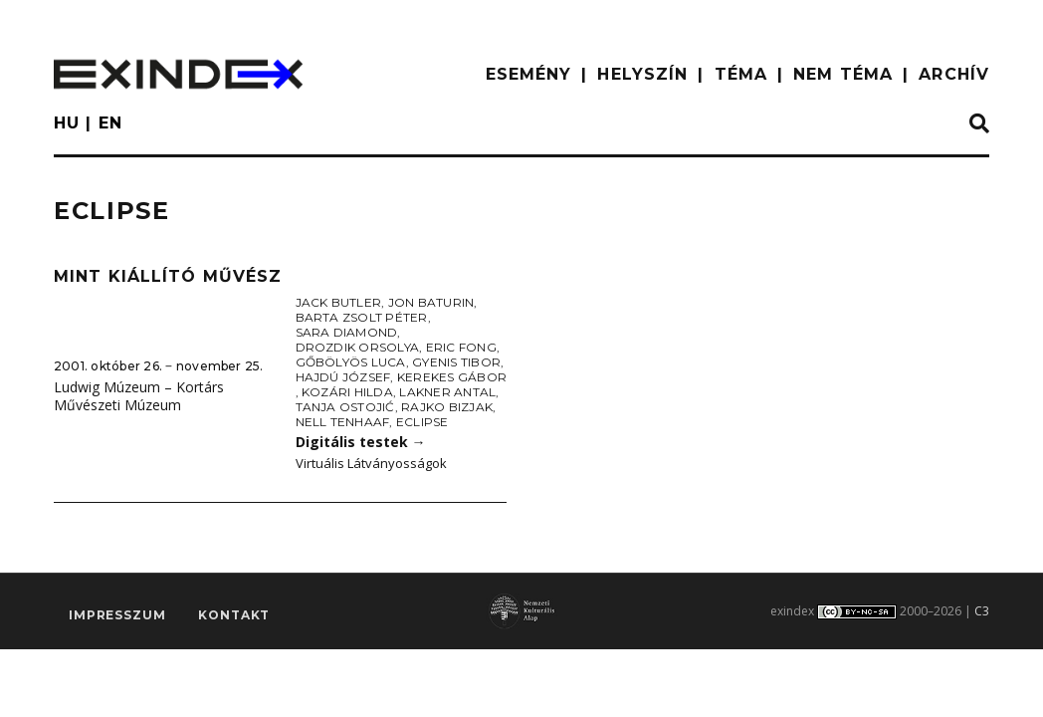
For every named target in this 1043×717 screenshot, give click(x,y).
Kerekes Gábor (452, 376)
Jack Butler (339, 302)
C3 (981, 610)
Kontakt (234, 614)
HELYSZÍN (642, 74)
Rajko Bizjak (447, 406)
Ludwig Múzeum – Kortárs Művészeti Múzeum (139, 396)
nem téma (843, 74)
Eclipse (422, 421)
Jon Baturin (431, 302)
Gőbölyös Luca (351, 362)
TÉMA (741, 74)
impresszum (117, 614)
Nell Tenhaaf (343, 421)
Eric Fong (461, 347)
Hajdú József (343, 376)
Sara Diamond (347, 332)
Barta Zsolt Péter (362, 317)
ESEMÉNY (529, 74)
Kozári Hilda (347, 391)
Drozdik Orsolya (358, 347)
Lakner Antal (447, 391)
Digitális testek (361, 441)
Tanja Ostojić (345, 406)
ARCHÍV (954, 74)
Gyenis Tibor (456, 362)
